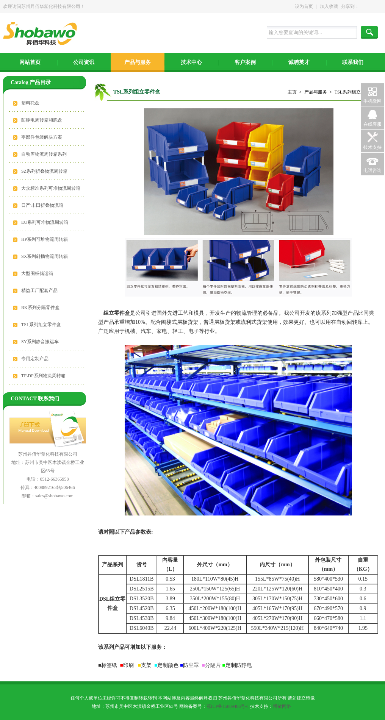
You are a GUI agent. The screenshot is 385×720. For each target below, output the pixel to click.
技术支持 (372, 147)
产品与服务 (137, 62)
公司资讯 (83, 62)
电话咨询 (372, 170)
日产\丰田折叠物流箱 (42, 205)
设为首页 (304, 6)
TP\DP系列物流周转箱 (43, 375)
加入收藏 (329, 6)
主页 (292, 92)
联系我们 (352, 62)
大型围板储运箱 (37, 273)
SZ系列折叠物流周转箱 (44, 171)
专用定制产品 (35, 358)
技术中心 (191, 62)
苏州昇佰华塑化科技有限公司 (42, 34)
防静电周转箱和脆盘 (41, 120)
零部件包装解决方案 (41, 137)
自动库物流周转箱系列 (44, 154)
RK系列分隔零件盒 (40, 307)
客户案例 (245, 62)
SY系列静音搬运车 (40, 341)
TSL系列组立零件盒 (41, 324)
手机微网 (372, 101)
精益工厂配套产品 (39, 290)
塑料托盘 (30, 103)
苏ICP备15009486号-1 (228, 706)
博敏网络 (282, 706)
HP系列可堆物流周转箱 (44, 239)
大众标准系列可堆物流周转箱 (50, 188)
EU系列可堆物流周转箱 (44, 222)
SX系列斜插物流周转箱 (44, 256)
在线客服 (372, 124)
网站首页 (30, 62)
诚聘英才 (299, 62)
